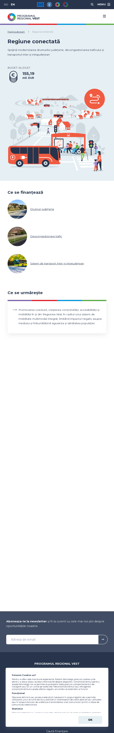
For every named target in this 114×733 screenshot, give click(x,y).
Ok (90, 719)
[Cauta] (92, 5)
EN (13, 4)
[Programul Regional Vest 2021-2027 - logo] (24, 17)
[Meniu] (103, 5)
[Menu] (103, 16)
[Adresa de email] (52, 639)
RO (6, 4)
